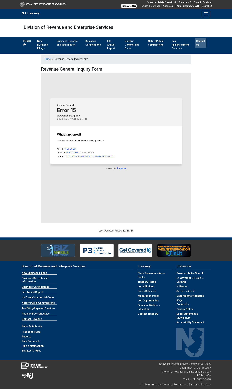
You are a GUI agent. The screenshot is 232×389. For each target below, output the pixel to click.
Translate (129, 5)
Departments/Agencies (190, 295)
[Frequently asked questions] (178, 6)
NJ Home (181, 286)
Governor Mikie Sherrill (189, 273)
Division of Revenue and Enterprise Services (54, 266)
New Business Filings (42, 45)
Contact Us (200, 43)
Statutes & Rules (31, 350)
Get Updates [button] (191, 6)
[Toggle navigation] (205, 14)
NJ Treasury (31, 13)
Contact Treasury (148, 313)
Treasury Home (147, 281)
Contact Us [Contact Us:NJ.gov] (183, 304)
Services (155, 6)
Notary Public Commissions (156, 43)
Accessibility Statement (190, 322)
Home (47, 59)
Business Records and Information (67, 43)
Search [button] (207, 6)
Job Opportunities (148, 300)
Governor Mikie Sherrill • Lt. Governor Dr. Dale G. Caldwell (179, 2)
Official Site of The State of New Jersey (43, 4)
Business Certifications (93, 43)
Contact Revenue (32, 319)
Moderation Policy (148, 295)
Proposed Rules (31, 331)
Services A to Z (185, 291)
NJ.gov (144, 6)
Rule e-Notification (33, 345)
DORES (27, 43)
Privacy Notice (184, 309)
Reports (26, 336)
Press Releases (147, 291)
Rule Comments (31, 341)
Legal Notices (146, 286)
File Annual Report (111, 45)
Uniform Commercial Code (132, 45)
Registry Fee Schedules (36, 313)
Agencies (168, 6)
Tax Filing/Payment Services (180, 45)
